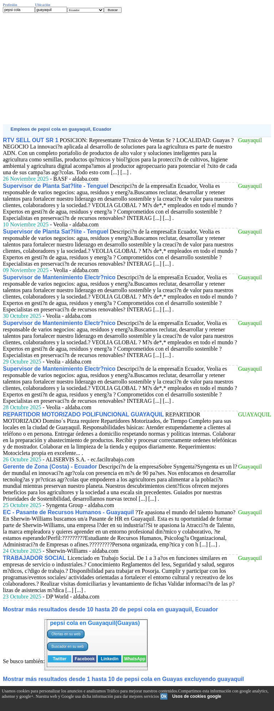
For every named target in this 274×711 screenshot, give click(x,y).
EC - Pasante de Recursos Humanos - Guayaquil (68, 512)
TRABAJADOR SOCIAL (34, 558)
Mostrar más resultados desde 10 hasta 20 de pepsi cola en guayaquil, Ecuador (110, 609)
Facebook (85, 658)
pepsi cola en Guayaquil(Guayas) (95, 623)
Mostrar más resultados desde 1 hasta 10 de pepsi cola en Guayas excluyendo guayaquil (123, 679)
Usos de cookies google (196, 696)
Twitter (59, 658)
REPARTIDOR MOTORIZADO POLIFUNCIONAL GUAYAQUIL (83, 414)
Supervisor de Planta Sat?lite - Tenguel (55, 186)
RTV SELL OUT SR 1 (30, 140)
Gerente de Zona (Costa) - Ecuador (50, 467)
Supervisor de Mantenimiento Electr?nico (59, 277)
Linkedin (109, 658)
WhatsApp (134, 658)
